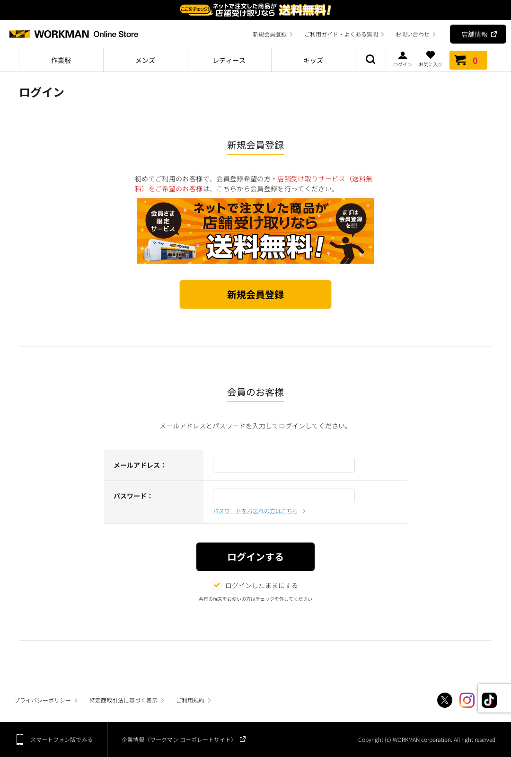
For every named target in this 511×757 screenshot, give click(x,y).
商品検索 (370, 60)
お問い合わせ (413, 34)
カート (468, 60)
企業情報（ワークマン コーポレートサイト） (179, 739)
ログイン (402, 59)
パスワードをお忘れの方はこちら (255, 511)
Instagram (467, 700)
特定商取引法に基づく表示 (123, 700)
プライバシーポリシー (42, 700)
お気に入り (430, 59)
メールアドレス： (140, 465)
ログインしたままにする (255, 585)
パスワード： (133, 495)
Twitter (444, 700)
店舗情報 (474, 34)
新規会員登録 (270, 34)
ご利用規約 (190, 700)
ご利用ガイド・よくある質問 (341, 34)
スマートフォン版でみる (61, 739)
